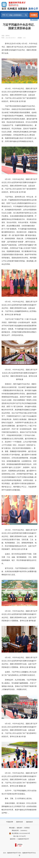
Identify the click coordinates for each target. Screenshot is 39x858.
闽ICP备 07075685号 (19, 836)
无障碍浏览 (34, 20)
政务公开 (33, 8)
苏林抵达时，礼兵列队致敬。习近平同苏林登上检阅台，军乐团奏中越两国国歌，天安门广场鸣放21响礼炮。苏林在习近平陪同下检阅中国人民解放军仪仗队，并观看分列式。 (19, 684)
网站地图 (12, 828)
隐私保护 (19, 828)
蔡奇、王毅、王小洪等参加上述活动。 (17, 798)
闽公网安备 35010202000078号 (19, 833)
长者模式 (34, 15)
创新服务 (22, 8)
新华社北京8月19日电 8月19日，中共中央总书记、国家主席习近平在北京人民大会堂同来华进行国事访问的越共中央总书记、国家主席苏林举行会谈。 (19, 48)
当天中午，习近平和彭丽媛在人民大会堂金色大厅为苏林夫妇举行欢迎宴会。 (19, 792)
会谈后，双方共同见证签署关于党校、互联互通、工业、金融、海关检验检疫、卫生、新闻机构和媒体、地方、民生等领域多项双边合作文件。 (19, 558)
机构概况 (12, 8)
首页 (4, 8)
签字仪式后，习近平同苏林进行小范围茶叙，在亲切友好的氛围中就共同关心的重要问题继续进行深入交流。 (19, 571)
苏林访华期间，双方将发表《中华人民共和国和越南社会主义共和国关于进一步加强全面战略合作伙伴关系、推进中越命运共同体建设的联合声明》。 (19, 808)
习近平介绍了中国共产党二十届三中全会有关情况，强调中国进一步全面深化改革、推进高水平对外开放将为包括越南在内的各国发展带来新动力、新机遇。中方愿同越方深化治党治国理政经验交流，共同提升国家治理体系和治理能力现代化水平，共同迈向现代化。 (19, 327)
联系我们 (27, 828)
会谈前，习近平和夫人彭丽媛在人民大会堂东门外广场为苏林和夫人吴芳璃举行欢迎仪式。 (19, 673)
